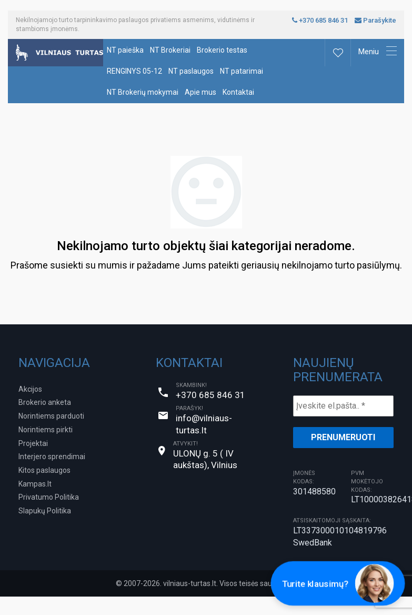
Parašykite (375, 20)
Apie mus (200, 92)
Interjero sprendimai (51, 456)
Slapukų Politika (44, 511)
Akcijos (30, 389)
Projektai (33, 443)
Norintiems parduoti (51, 416)
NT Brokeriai (170, 50)
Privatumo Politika (48, 497)
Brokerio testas (222, 50)
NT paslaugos (191, 71)
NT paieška (125, 50)
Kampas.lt (35, 484)
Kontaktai (238, 92)
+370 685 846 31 (320, 20)
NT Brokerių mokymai (142, 92)
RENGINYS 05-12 (134, 71)
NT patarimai (241, 71)
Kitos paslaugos (44, 470)
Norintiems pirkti (45, 429)
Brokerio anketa (44, 402)
